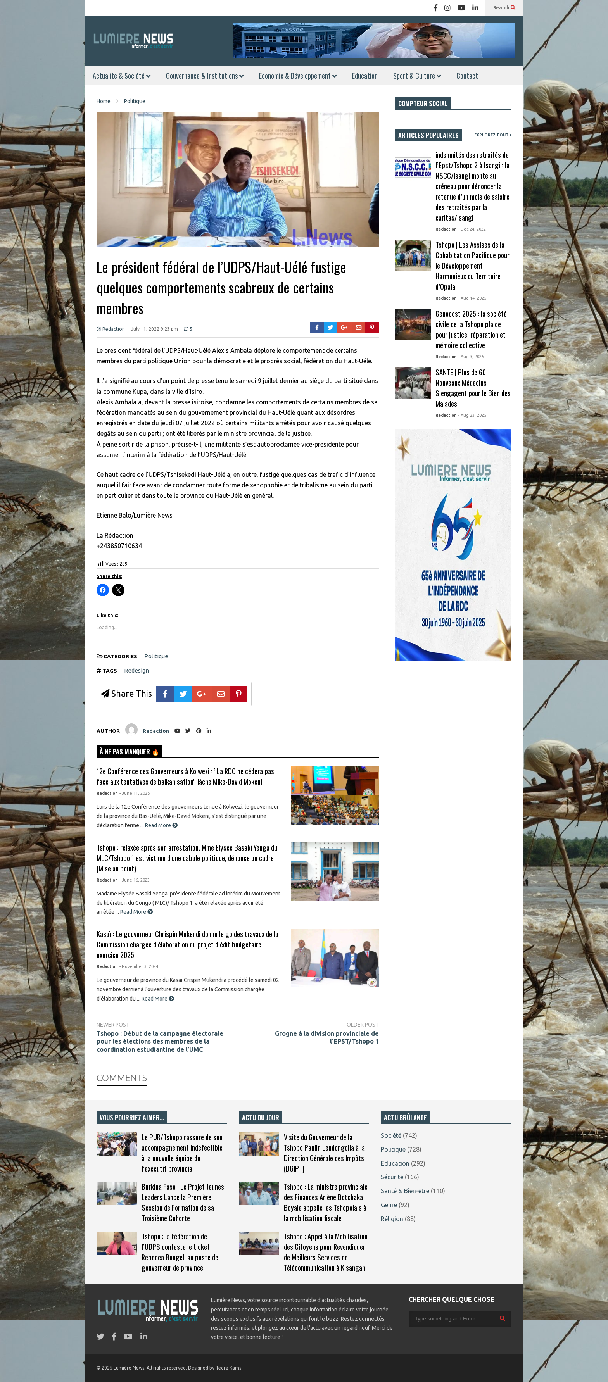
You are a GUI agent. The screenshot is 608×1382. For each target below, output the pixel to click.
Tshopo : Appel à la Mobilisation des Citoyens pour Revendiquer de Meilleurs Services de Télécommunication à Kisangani (326, 1252)
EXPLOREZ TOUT (492, 135)
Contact (467, 76)
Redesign (136, 670)
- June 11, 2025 (134, 793)
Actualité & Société (121, 76)
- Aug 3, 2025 (471, 356)
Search (504, 7)
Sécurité (392, 1176)
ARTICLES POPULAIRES (428, 135)
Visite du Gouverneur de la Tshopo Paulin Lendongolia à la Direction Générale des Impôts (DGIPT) (324, 1152)
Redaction (111, 328)
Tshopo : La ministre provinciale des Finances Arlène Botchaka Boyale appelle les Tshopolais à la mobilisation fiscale (326, 1202)
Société (391, 1135)
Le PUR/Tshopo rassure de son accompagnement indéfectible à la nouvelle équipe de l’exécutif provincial (182, 1152)
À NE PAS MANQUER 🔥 (129, 751)
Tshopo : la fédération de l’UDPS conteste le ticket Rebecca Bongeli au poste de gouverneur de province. (180, 1252)
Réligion (392, 1218)
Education (365, 76)
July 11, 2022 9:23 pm (154, 328)
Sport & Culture (417, 76)
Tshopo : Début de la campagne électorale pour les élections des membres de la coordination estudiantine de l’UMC (160, 1041)
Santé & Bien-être (405, 1190)
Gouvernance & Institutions (205, 76)
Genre (389, 1204)
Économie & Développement (298, 76)
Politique (156, 656)
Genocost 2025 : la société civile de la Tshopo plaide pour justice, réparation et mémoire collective (471, 329)
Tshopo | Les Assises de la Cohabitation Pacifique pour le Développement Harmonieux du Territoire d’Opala (472, 265)
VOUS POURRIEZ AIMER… (132, 1117)
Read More (161, 825)
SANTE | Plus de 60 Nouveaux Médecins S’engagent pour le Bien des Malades (473, 388)
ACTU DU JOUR (260, 1117)
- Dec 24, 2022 (472, 229)
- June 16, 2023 (134, 880)
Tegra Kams (228, 1367)
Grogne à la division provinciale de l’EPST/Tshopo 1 (327, 1037)
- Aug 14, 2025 (472, 298)
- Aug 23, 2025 (472, 415)
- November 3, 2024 (138, 966)
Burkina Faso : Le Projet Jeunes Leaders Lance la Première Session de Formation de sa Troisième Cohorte (183, 1202)
